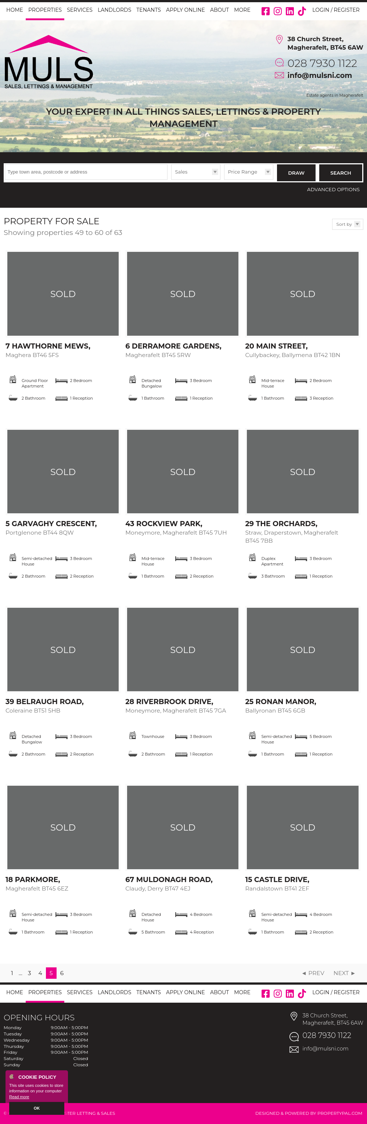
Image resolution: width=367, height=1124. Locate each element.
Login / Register (336, 10)
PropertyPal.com (340, 1113)
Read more (19, 1097)
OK (37, 1108)
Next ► (345, 973)
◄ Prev (312, 973)
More (242, 10)
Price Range (242, 172)
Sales (181, 172)
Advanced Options (333, 189)
